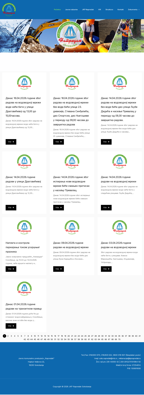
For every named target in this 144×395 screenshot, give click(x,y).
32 (109, 336)
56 (72, 340)
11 (38, 336)
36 (123, 336)
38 (129, 336)
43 (28, 340)
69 (116, 340)
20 (69, 336)
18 (62, 336)
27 (92, 336)
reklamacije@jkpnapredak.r (128, 359)
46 (38, 340)
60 (85, 340)
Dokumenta (134, 9)
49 (48, 340)
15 (52, 336)
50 (52, 340)
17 (59, 336)
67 (109, 340)
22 (75, 336)
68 (112, 340)
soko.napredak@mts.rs (105, 359)
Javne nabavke (77, 9)
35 (119, 336)
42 (25, 340)
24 (82, 336)
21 (72, 336)
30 (102, 336)
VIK (103, 9)
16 (55, 336)
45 (35, 340)
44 (31, 340)
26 (89, 336)
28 (96, 336)
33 (112, 336)
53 (62, 340)
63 (96, 340)
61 (89, 340)
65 (102, 340)
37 (126, 336)
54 (65, 340)
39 (133, 336)
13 (45, 336)
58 (79, 340)
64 (99, 340)
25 (85, 336)
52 (58, 340)
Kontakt (122, 9)
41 (139, 336)
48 (45, 340)
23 (79, 336)
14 (48, 336)
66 (106, 340)
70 (119, 340)
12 (42, 336)
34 (116, 336)
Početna (64, 9)
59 (82, 340)
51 (55, 340)
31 (106, 336)
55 (69, 340)
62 (92, 340)
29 (99, 336)
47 (41, 340)
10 (35, 336)
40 (136, 336)
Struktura (112, 9)
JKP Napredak (93, 9)
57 (75, 340)
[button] (139, 9)
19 (65, 336)
